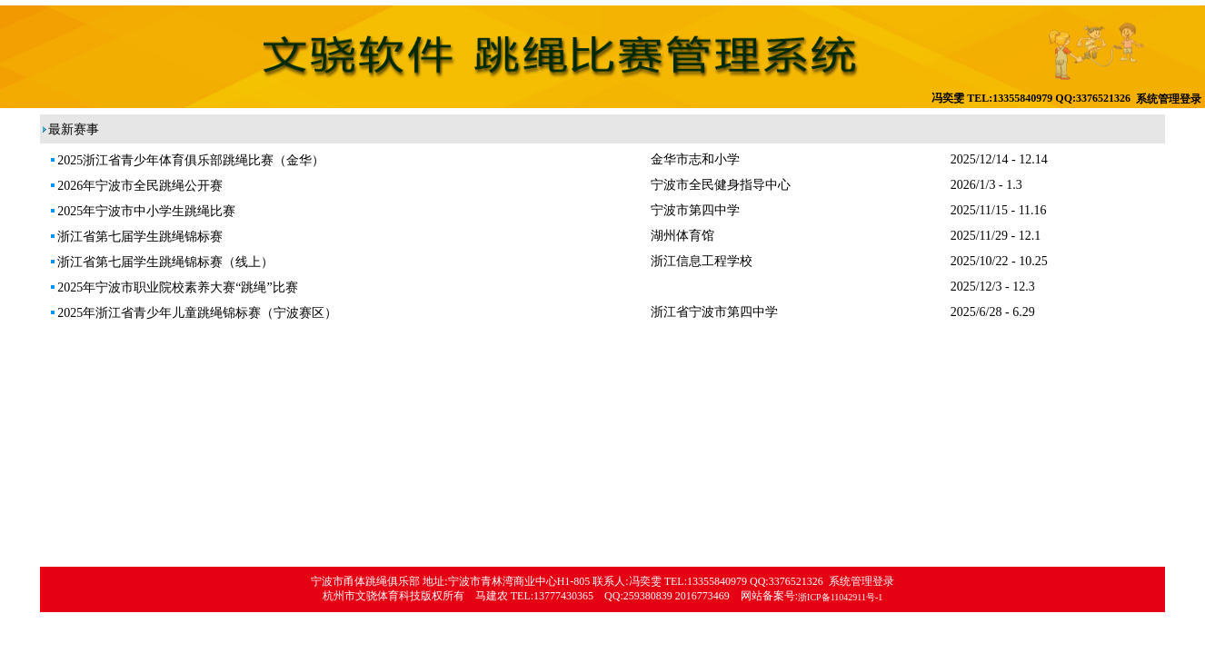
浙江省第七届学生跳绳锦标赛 (136, 236)
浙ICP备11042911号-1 (840, 597)
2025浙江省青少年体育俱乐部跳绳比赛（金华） (186, 160)
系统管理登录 (1168, 99)
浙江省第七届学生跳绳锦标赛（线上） (161, 262)
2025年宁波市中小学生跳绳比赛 (142, 211)
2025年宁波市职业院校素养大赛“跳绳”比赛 (173, 287)
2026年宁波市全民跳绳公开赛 (136, 186)
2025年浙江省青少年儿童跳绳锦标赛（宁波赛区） (193, 313)
